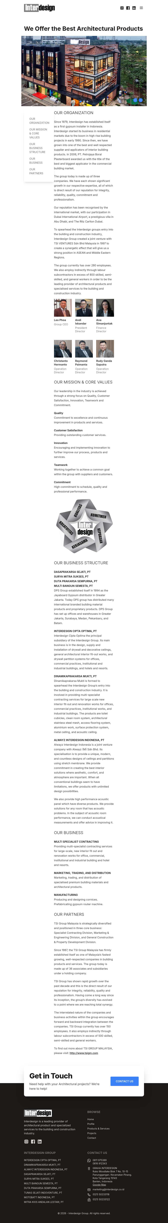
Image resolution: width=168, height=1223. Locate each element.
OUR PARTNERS (36, 171)
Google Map (99, 1184)
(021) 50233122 (101, 1199)
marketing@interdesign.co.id (108, 1189)
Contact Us (124, 1081)
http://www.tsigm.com (84, 1053)
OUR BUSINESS (35, 160)
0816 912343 (100, 1163)
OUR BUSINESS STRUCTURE (37, 148)
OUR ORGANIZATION (39, 120)
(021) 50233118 (101, 1194)
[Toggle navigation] (141, 7)
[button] (135, 100)
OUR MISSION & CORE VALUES (38, 133)
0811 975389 (99, 1160)
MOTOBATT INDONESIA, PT (39, 1197)
